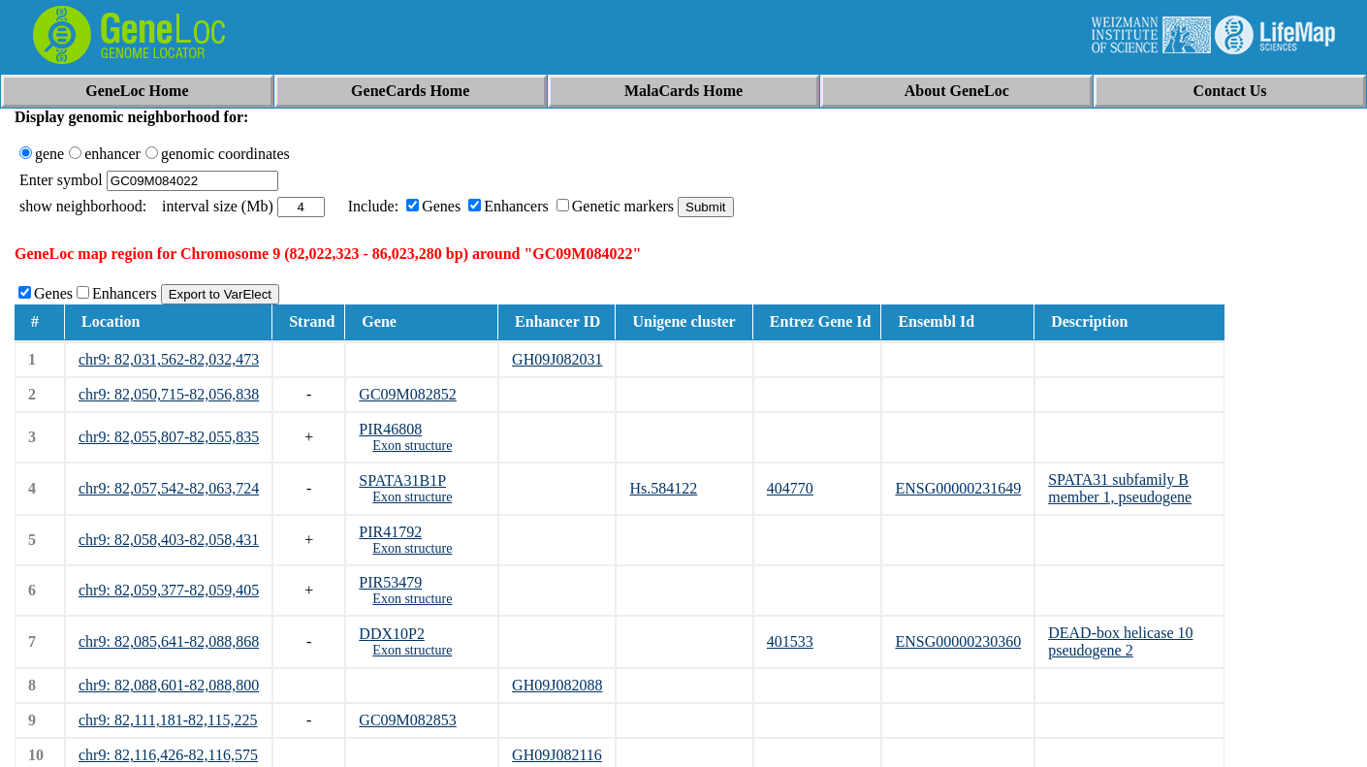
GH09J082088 (557, 685)
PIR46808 (390, 429)
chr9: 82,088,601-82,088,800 (169, 685)
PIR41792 (390, 532)
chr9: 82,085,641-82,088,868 (169, 641)
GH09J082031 (557, 359)
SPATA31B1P (402, 480)
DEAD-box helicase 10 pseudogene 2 (1120, 641)
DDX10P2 (392, 633)
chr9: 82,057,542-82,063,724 (169, 488)
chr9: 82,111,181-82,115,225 (168, 720)
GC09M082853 (407, 720)
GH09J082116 (557, 755)
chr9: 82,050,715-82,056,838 (169, 394)
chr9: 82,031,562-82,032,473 (169, 359)
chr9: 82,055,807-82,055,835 (169, 437)
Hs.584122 (663, 488)
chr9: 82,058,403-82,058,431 (169, 539)
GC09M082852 (407, 394)
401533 (790, 641)
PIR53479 (390, 582)
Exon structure (412, 445)
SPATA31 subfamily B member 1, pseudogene (1120, 488)
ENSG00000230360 (958, 641)
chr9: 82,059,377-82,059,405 (169, 590)
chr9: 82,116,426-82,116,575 (168, 755)
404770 (790, 488)
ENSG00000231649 (958, 488)
